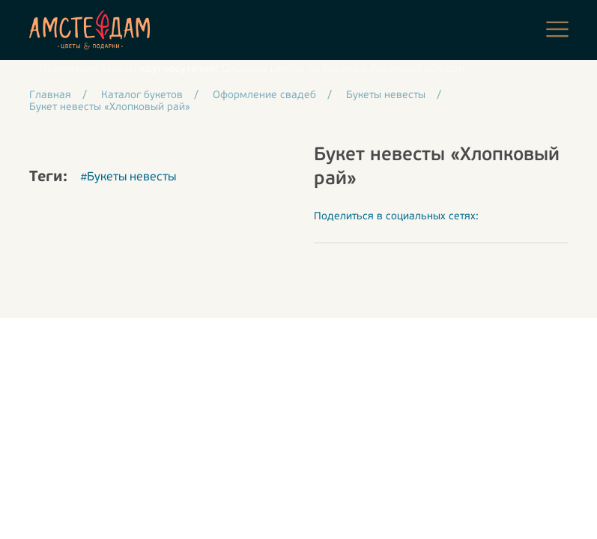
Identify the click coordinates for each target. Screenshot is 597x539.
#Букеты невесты (128, 177)
